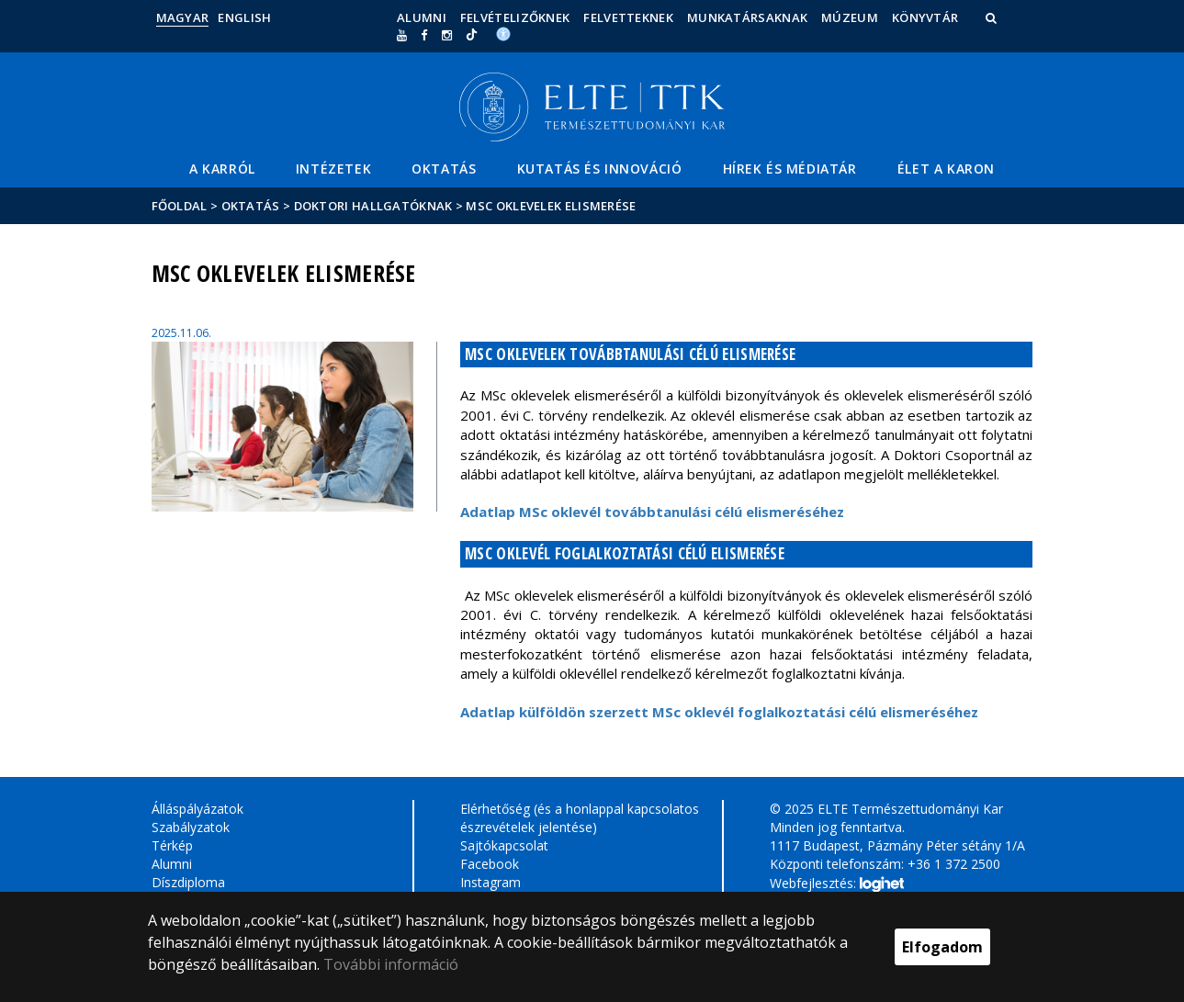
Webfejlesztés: (837, 884)
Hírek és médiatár (790, 168)
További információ (390, 964)
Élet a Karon (946, 168)
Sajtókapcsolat (504, 845)
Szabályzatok (191, 827)
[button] (993, 17)
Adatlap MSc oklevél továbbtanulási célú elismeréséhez (654, 511)
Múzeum (849, 17)
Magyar (182, 17)
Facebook (489, 864)
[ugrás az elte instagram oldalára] (447, 35)
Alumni (421, 17)
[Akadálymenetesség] (503, 33)
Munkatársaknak (747, 17)
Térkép (172, 845)
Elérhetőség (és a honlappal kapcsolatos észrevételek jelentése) (579, 818)
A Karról (222, 168)
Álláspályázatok (197, 808)
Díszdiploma (188, 882)
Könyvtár (925, 17)
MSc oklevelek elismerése (551, 205)
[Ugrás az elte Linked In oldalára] (472, 35)
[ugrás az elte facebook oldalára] (424, 35)
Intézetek (333, 168)
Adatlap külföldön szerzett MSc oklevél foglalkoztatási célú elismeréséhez (719, 712)
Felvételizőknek (515, 17)
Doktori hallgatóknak (373, 205)
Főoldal (181, 205)
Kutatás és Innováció (599, 168)
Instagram (490, 882)
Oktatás (444, 168)
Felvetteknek (628, 17)
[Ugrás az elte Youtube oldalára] (402, 35)
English (244, 17)
